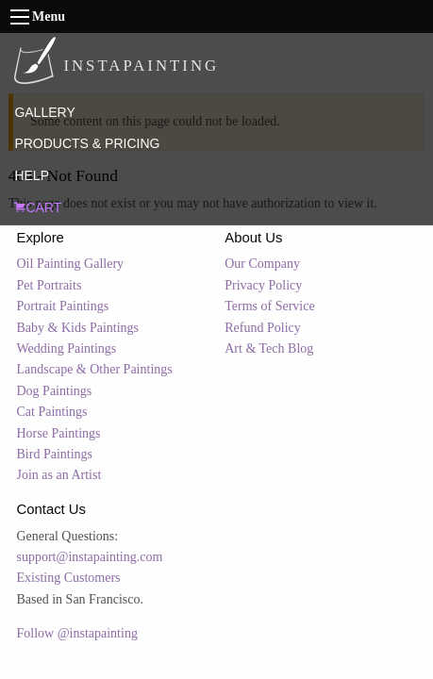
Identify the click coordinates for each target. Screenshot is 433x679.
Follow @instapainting (77, 633)
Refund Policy (263, 328)
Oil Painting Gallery (71, 264)
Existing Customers (69, 578)
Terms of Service (269, 306)
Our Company (262, 264)
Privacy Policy (263, 285)
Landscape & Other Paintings (95, 369)
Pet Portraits (49, 285)
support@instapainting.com (90, 557)
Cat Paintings (52, 412)
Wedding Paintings (67, 348)
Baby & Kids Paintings (78, 328)
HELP (31, 175)
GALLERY (44, 112)
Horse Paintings (59, 433)
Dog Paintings (54, 391)
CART (37, 207)
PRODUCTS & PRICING (86, 143)
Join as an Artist (59, 475)
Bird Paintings (55, 454)
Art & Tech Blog (269, 348)
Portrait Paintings (63, 306)
